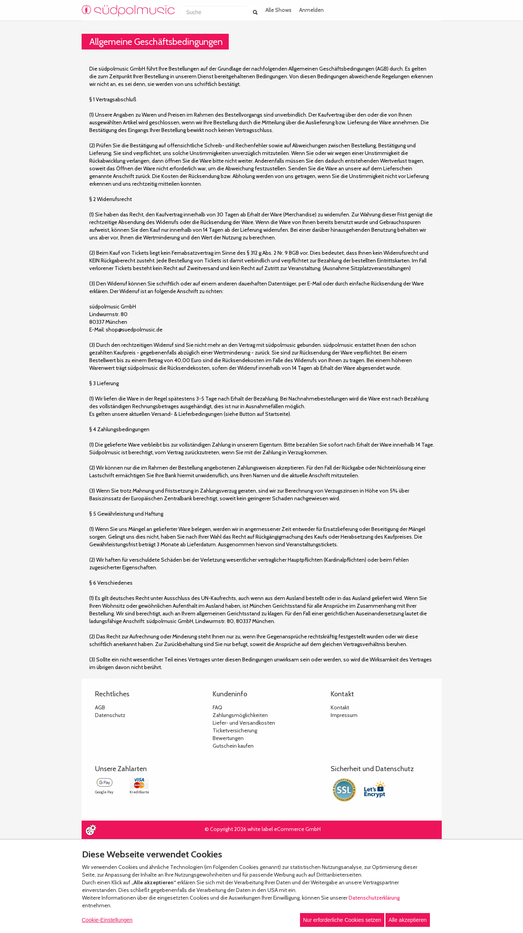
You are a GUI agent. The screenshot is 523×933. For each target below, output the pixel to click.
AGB (100, 707)
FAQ (217, 707)
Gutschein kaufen (233, 745)
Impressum (344, 715)
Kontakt (340, 707)
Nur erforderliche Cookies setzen (342, 920)
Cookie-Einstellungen (107, 920)
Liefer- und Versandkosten (244, 722)
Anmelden (311, 10)
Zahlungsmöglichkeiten (240, 715)
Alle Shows (279, 10)
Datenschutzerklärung (374, 897)
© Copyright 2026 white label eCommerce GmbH (263, 829)
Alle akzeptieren (408, 920)
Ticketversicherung (235, 730)
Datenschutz (110, 715)
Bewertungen (228, 738)
